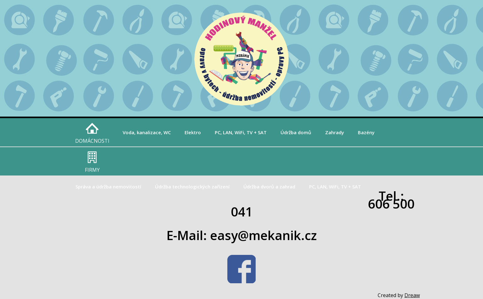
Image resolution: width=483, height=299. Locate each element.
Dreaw (412, 295)
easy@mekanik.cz (263, 235)
